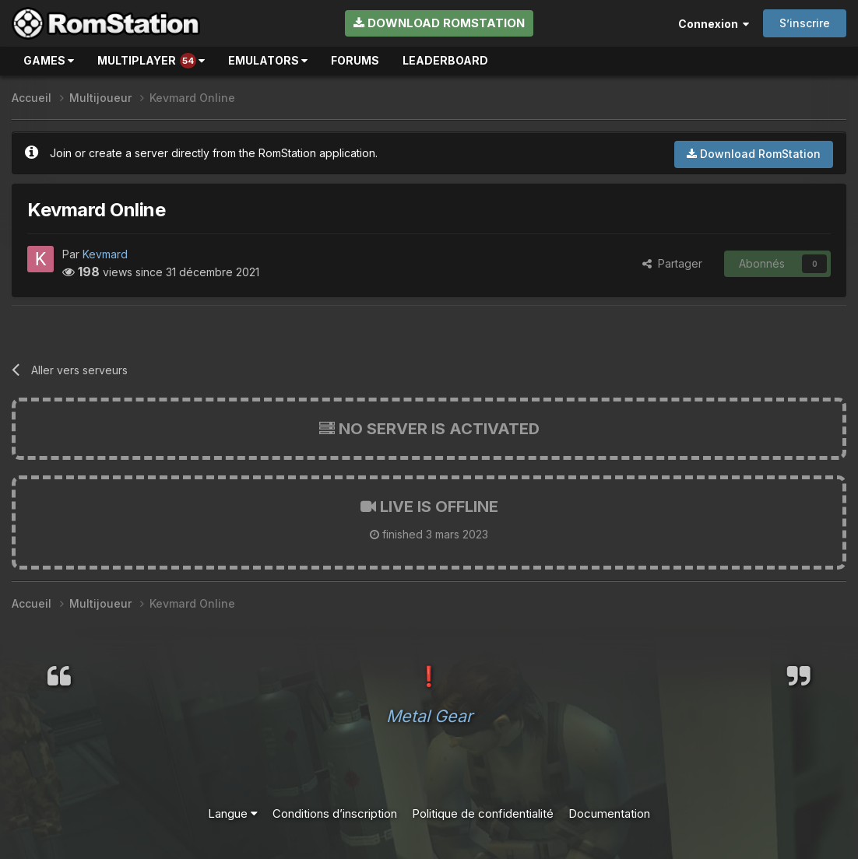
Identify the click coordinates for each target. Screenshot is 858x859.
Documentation (609, 813)
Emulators (268, 60)
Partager (672, 263)
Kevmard (105, 254)
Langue (233, 813)
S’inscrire (804, 23)
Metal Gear (429, 716)
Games (48, 60)
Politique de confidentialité (483, 813)
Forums (355, 60)
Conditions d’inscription (335, 813)
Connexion (713, 23)
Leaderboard (445, 60)
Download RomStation (439, 23)
